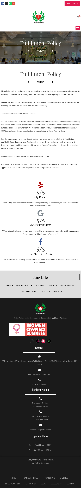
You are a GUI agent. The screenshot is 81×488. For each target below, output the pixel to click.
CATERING (39, 285)
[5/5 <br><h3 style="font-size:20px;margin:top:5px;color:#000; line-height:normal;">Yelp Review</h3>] (40, 185)
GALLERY (45, 291)
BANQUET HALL (24, 285)
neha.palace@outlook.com (39, 374)
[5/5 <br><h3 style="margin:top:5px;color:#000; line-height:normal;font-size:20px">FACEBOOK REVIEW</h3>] (40, 241)
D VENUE (52, 285)
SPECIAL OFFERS (67, 285)
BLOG (34, 291)
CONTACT (57, 291)
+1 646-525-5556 (40, 419)
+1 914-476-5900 (39, 385)
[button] (78, 28)
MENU (9, 285)
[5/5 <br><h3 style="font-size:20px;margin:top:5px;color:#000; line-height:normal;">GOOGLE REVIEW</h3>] (40, 213)
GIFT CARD (25, 291)
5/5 (40, 193)
